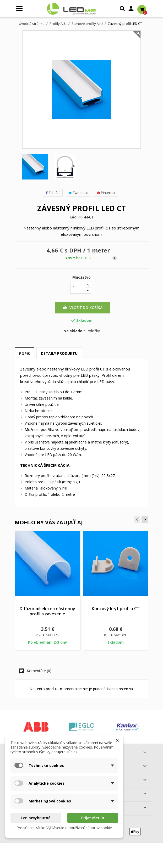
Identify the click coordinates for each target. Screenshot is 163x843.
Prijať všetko (92, 817)
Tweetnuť (78, 192)
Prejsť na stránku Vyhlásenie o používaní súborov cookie (64, 827)
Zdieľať (53, 192)
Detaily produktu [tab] (59, 353)
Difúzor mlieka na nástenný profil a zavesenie (47, 611)
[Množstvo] (77, 288)
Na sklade (72, 331)
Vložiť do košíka (82, 307)
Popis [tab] (24, 353)
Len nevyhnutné (35, 817)
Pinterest (106, 192)
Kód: (73, 217)
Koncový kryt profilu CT (116, 608)
